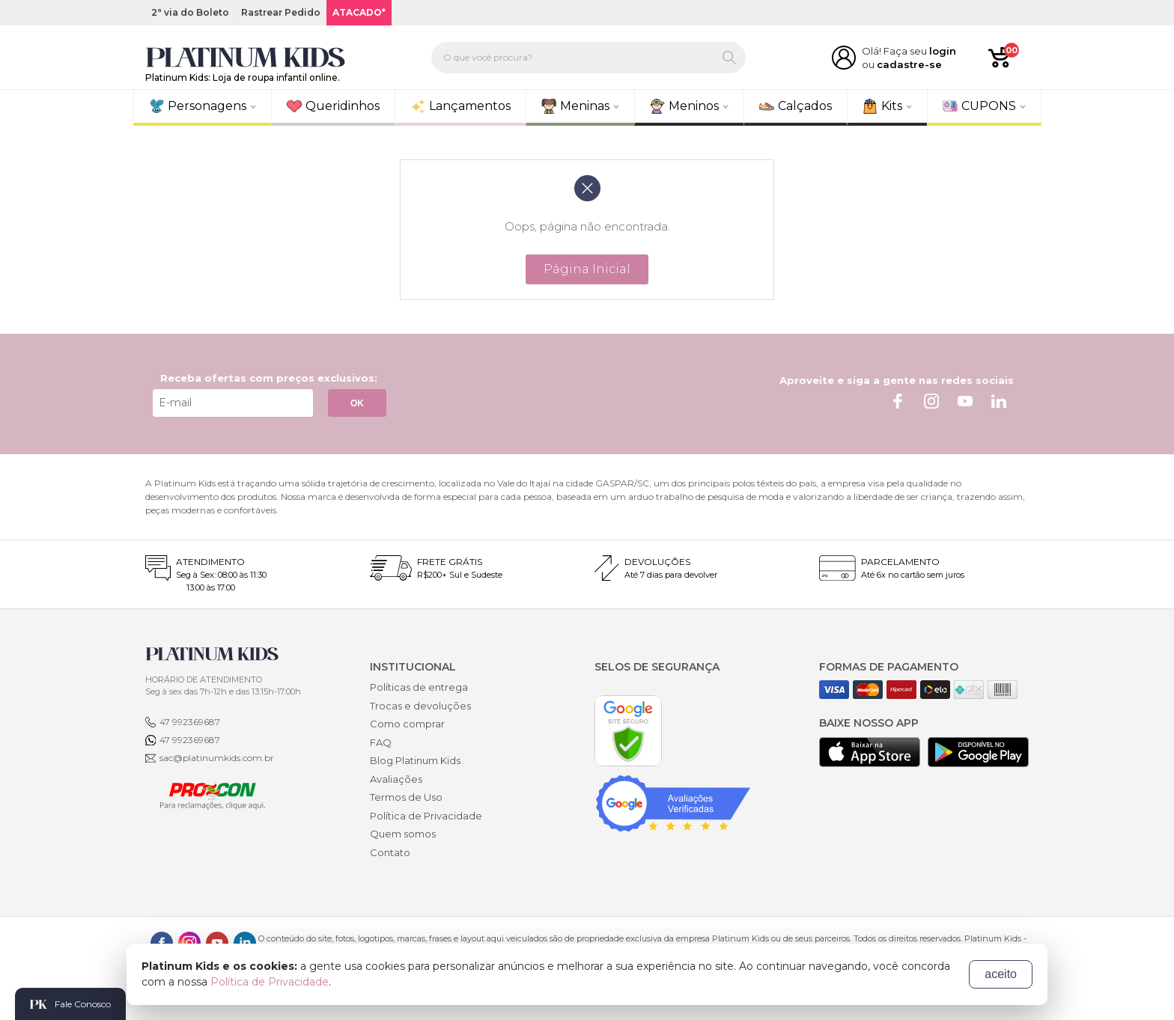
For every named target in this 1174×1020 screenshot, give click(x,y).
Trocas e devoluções (420, 706)
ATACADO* (359, 12)
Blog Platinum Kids (415, 760)
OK (357, 403)
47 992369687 (189, 721)
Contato (390, 852)
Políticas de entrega (419, 687)
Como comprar (407, 724)
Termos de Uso (406, 797)
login (942, 51)
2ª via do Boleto (190, 12)
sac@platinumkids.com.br (216, 757)
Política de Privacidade (426, 816)
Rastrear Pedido (280, 12)
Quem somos (403, 834)
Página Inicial (587, 269)
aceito (1001, 974)
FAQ (381, 742)
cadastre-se (909, 64)
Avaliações (396, 779)
